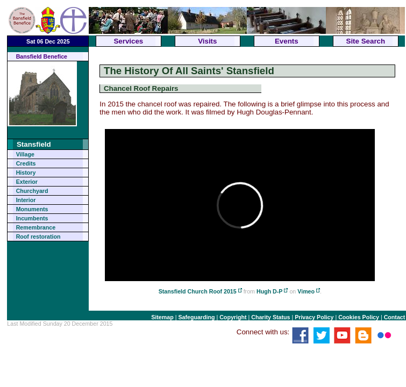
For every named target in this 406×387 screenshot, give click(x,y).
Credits (26, 163)
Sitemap (162, 317)
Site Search (366, 41)
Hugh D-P (270, 291)
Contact (394, 317)
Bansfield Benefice (41, 56)
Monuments (32, 209)
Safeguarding (196, 317)
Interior (26, 200)
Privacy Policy (314, 317)
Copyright (232, 317)
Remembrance (35, 227)
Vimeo (306, 291)
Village (25, 154)
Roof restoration (38, 236)
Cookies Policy (358, 317)
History (26, 172)
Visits (207, 41)
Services (128, 41)
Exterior (27, 181)
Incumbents (32, 218)
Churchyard (32, 191)
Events (286, 41)
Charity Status (270, 317)
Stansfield (34, 144)
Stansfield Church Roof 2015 (198, 291)
